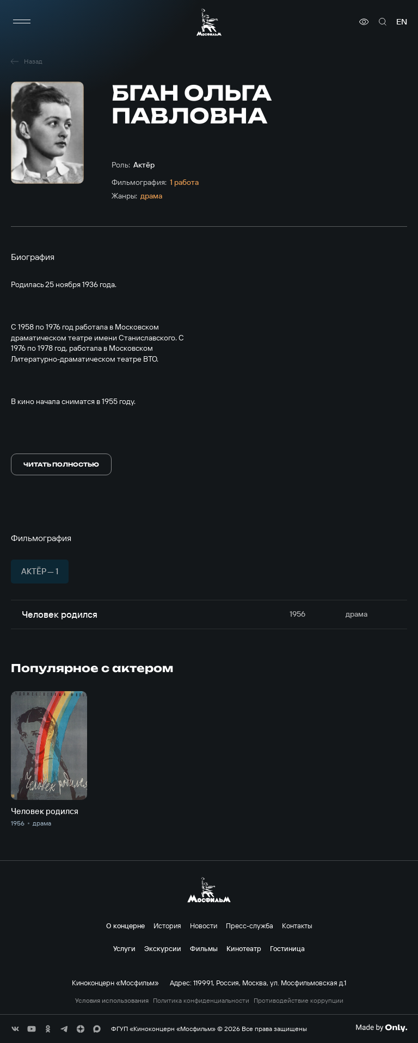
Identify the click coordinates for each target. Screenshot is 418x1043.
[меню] (22, 22)
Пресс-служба (249, 925)
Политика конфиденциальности (201, 1000)
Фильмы (204, 948)
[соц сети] (15, 1029)
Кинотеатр (243, 948)
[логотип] (209, 22)
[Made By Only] (381, 1027)
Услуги (124, 948)
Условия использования (112, 1000)
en (401, 22)
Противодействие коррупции (298, 1000)
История (167, 925)
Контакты (297, 925)
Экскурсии (162, 948)
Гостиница (287, 948)
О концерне (125, 925)
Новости (203, 925)
